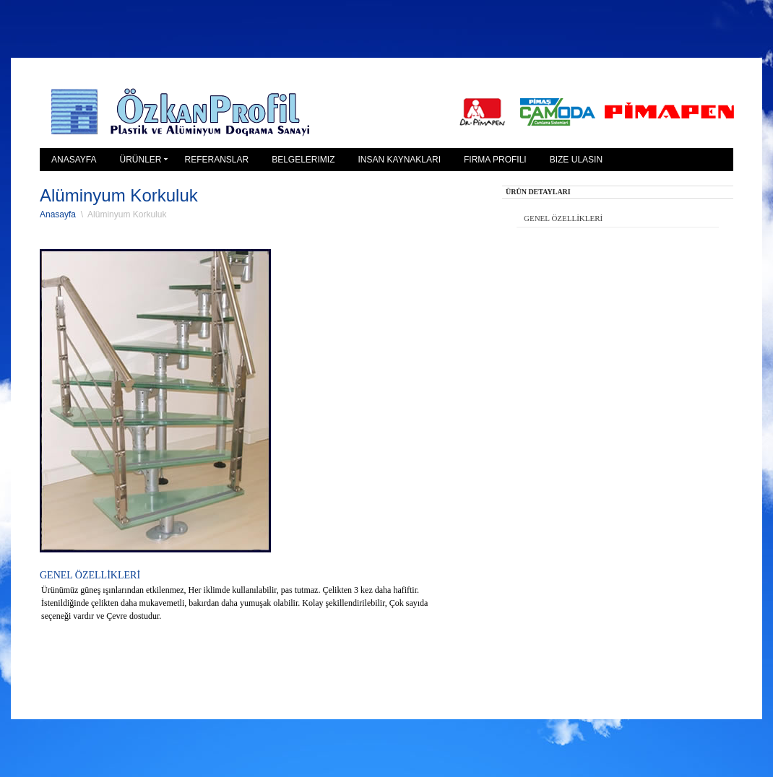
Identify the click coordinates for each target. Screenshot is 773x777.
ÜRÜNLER (140, 160)
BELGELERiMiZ (303, 160)
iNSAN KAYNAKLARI (399, 160)
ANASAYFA (73, 160)
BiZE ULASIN (576, 160)
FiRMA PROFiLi (495, 160)
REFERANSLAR (216, 160)
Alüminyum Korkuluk (126, 214)
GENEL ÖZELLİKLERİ (563, 218)
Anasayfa (58, 214)
